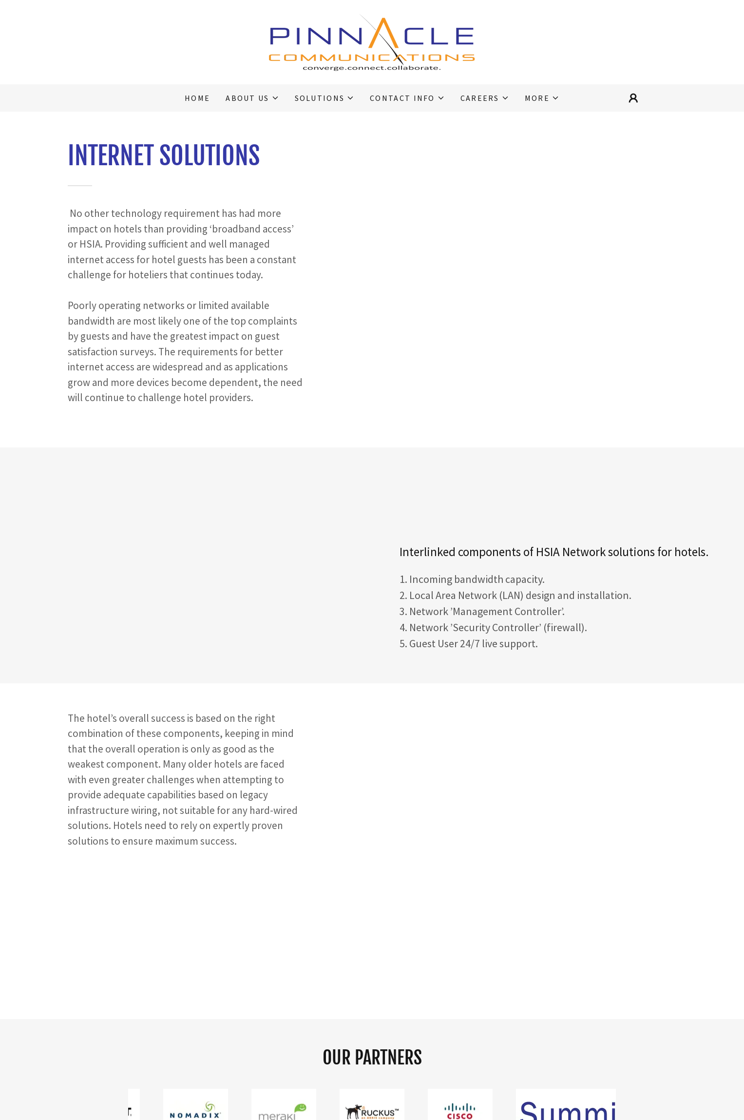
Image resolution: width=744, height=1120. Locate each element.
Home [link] (197, 98)
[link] (371, 41)
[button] (252, 98)
